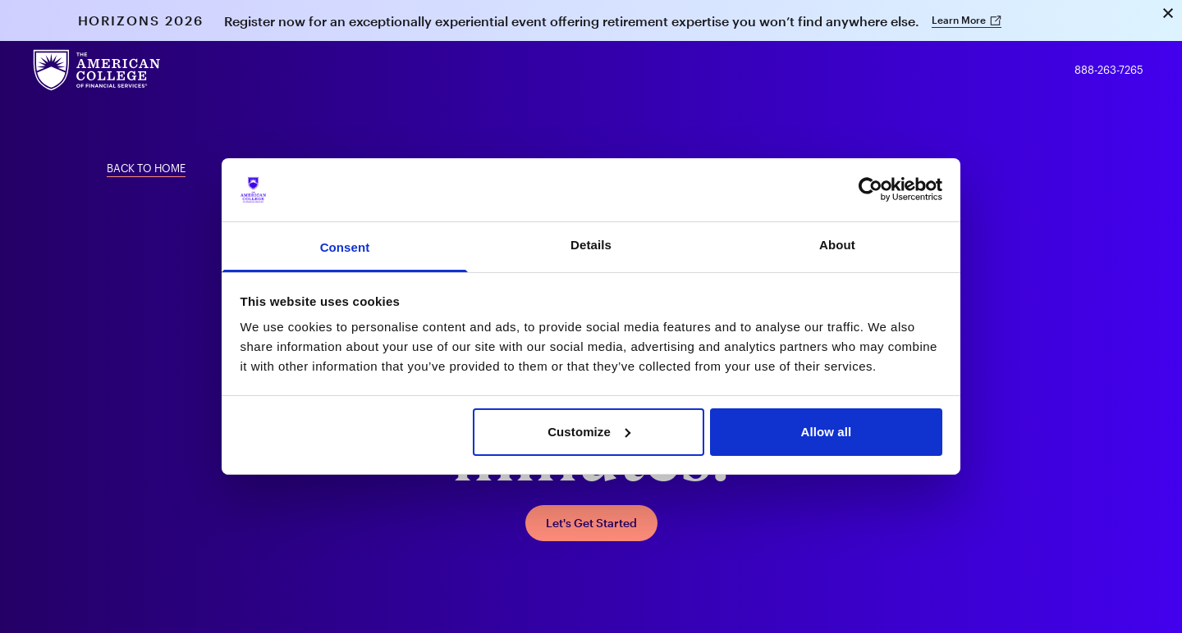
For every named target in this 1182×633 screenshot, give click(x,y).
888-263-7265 (1108, 69)
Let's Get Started (591, 523)
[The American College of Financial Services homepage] (97, 70)
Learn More (967, 19)
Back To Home (146, 168)
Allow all (826, 432)
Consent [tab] (345, 247)
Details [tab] (591, 245)
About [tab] (837, 245)
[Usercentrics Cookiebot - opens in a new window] (870, 189)
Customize (588, 432)
